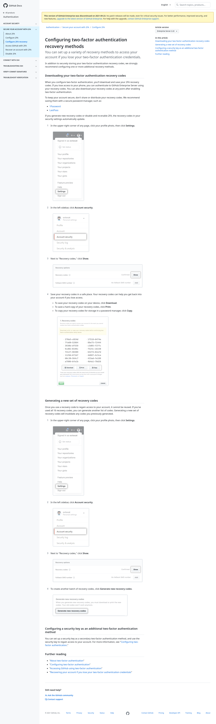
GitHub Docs (15, 5)
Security (91, 713)
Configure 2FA (12, 37)
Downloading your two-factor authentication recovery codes (182, 41)
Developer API (174, 713)
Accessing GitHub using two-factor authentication (75, 668)
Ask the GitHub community (59, 695)
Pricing (161, 713)
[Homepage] (127, 713)
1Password (55, 106)
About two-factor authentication (66, 660)
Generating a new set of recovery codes (173, 44)
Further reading (162, 54)
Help (112, 713)
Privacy (79, 713)
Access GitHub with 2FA (16, 45)
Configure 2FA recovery (16, 41)
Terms (68, 713)
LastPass (53, 110)
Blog (198, 713)
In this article (161, 38)
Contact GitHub (147, 713)
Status (102, 713)
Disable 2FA (11, 53)
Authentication (11, 16)
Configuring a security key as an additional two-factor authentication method (179, 49)
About (208, 713)
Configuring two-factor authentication (70, 664)
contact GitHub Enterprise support (143, 18)
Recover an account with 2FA (18, 49)
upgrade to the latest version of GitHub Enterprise (79, 18)
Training (188, 713)
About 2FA (10, 33)
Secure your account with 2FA (75, 27)
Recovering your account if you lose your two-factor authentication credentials (90, 672)
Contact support (54, 699)
